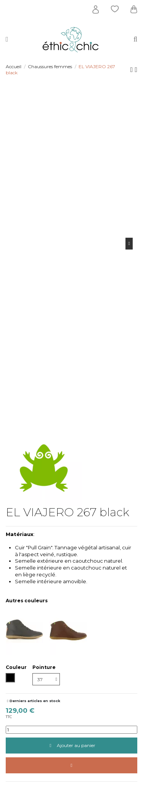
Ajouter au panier (71, 745)
